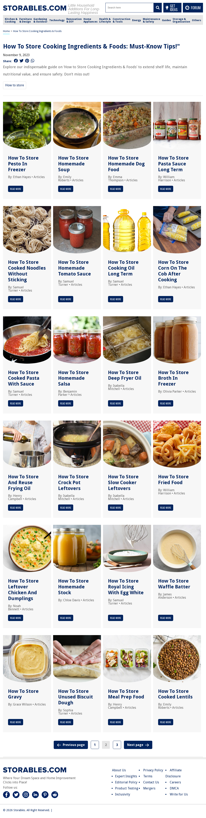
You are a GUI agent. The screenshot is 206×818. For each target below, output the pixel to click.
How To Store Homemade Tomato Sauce (74, 268)
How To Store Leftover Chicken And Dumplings (23, 589)
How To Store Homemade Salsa (73, 378)
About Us (119, 770)
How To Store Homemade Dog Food (126, 163)
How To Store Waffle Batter (174, 584)
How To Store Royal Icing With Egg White (126, 586)
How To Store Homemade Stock (73, 586)
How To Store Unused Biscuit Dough (75, 697)
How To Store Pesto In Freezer (23, 163)
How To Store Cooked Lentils (175, 694)
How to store (14, 85)
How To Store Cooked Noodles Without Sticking (27, 270)
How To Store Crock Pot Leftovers (73, 482)
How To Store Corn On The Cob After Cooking (173, 270)
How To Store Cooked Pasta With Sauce (23, 378)
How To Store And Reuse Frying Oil (23, 482)
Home (6, 31)
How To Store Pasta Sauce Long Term (173, 163)
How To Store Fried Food (173, 479)
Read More (15, 189)
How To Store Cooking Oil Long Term (123, 268)
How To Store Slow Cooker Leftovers (123, 482)
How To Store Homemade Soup (73, 163)
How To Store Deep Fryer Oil (124, 375)
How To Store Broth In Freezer (173, 378)
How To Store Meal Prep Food (126, 694)
